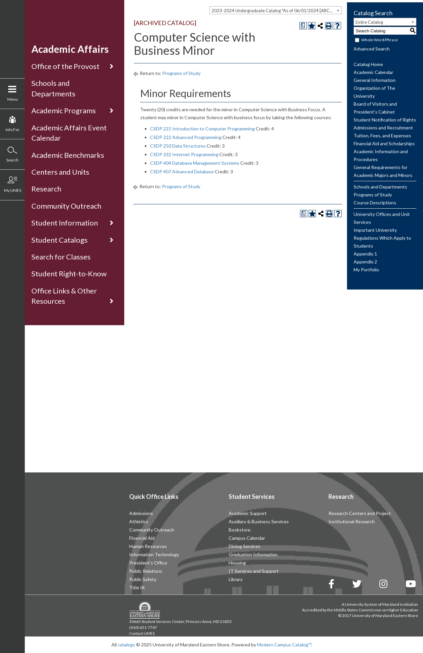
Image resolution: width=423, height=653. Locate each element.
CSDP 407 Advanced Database (182, 171)
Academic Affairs (70, 49)
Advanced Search (372, 49)
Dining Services (244, 546)
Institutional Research (351, 521)
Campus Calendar (247, 538)
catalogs (126, 644)
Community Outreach (66, 205)
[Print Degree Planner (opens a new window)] (303, 25)
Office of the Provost (65, 66)
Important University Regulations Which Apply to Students (382, 238)
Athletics (138, 521)
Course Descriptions (375, 202)
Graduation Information (253, 554)
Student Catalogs (59, 239)
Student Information (64, 222)
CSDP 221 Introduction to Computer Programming (202, 128)
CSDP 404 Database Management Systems (194, 163)
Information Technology (154, 554)
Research (46, 188)
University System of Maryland (372, 604)
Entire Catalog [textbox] (369, 22)
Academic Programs (63, 110)
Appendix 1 (365, 254)
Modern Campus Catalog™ (284, 644)
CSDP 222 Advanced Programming (185, 137)
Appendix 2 (365, 261)
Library (236, 579)
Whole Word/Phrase (379, 39)
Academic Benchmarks (67, 155)
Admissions (141, 513)
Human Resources (148, 546)
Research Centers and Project (359, 513)
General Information (375, 80)
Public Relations (145, 571)
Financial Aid (142, 538)
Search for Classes (61, 256)
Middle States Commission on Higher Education (376, 609)
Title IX (137, 587)
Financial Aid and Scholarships (384, 143)
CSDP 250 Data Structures (178, 146)
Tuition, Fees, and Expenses (382, 135)
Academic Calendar (373, 72)
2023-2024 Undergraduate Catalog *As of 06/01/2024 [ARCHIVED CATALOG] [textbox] (276, 10)
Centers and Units (60, 171)
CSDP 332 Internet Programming (184, 154)
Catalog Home (368, 64)
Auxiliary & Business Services (259, 521)
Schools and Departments (380, 186)
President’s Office (148, 563)
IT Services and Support (254, 571)
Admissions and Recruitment (383, 127)
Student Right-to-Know (69, 273)
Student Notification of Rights (385, 119)
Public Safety (142, 579)
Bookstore (239, 530)
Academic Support (248, 513)
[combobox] (276, 10)
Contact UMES (142, 633)
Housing (237, 563)
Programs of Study (181, 73)
